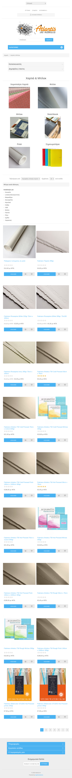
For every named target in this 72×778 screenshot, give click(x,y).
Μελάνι (7, 210)
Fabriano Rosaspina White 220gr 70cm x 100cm (18, 317)
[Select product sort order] (30, 178)
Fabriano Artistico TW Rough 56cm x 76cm (52, 593)
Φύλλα (53, 84)
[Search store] (32, 39)
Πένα (6, 215)
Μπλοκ (19, 114)
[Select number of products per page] (52, 178)
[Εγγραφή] (31, 764)
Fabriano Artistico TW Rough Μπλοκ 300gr (19, 648)
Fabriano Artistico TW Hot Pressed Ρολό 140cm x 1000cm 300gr (18, 594)
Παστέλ (7, 212)
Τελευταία (67, 730)
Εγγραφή (27, 10)
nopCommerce (39, 775)
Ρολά (19, 144)
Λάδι (6, 207)
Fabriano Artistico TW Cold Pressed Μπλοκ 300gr (52, 428)
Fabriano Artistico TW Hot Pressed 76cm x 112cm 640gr (19, 538)
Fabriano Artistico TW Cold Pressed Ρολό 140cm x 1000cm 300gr (18, 483)
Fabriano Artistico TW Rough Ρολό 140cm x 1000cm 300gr (52, 649)
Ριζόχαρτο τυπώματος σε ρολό (14, 261)
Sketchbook (52, 114)
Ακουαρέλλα (9, 200)
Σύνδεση (34, 10)
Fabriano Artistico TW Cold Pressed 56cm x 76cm (52, 372)
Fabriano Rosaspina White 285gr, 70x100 (52, 316)
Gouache (8, 192)
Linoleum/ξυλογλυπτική (12, 195)
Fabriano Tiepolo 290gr (45, 261)
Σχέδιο (7, 217)
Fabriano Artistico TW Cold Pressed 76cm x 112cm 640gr (18, 428)
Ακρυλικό (8, 202)
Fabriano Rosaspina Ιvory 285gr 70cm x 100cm (18, 372)
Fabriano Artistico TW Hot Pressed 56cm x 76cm (52, 483)
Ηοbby (7, 205)
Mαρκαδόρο (8, 197)
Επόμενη (63, 730)
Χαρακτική (8, 220)
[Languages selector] (36, 3)
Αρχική (6, 55)
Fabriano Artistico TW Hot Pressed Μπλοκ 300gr (52, 538)
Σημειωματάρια (53, 144)
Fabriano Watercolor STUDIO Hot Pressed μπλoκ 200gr (19, 705)
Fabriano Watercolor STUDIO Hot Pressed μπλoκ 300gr (52, 705)
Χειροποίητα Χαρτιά (19, 84)
